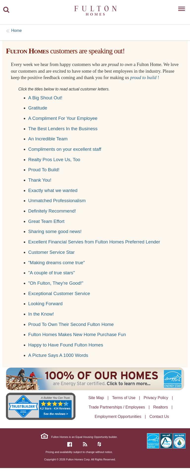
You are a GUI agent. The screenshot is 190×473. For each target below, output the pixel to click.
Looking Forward (45, 303)
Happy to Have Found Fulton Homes (65, 344)
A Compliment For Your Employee (62, 118)
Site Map (96, 398)
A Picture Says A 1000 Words (58, 355)
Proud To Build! (43, 169)
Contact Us (159, 416)
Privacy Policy (155, 398)
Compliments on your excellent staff (64, 149)
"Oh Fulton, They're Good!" (55, 283)
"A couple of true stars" (51, 272)
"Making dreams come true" (56, 262)
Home (16, 30)
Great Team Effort (46, 221)
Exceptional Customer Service (59, 293)
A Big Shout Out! (45, 97)
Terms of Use (123, 398)
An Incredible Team (48, 138)
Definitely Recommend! (52, 211)
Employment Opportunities (118, 416)
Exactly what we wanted (52, 190)
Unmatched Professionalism (57, 200)
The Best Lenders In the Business (62, 128)
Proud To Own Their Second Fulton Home (71, 324)
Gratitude (37, 107)
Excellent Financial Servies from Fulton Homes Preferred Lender (94, 241)
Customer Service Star (51, 252)
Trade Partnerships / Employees (117, 407)
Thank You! (39, 180)
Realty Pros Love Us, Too (54, 159)
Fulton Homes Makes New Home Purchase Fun (77, 334)
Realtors (160, 407)
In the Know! (41, 314)
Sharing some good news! (55, 231)
